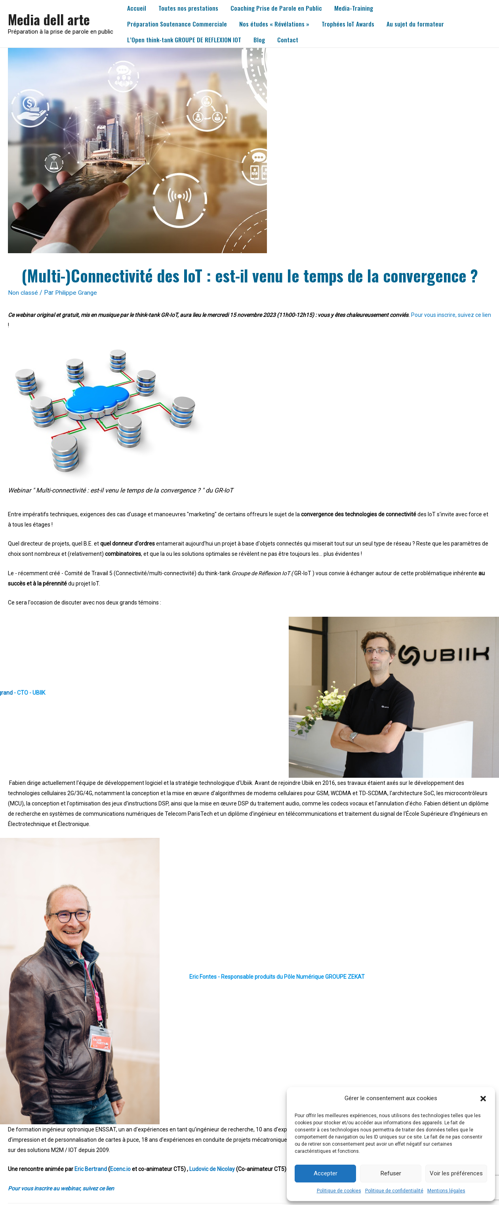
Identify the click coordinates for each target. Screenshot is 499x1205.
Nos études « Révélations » (276, 23)
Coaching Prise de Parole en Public (279, 8)
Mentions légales (446, 1191)
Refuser (391, 1173)
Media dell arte (50, 19)
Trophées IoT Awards (351, 23)
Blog (262, 39)
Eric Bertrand (90, 1169)
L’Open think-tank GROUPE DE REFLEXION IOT (185, 39)
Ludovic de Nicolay (212, 1169)
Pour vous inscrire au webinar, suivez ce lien (61, 1188)
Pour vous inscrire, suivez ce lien (451, 315)
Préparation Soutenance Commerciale (178, 23)
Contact (291, 39)
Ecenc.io (120, 1169)
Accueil (137, 8)
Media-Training (357, 8)
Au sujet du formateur (419, 23)
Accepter (325, 1173)
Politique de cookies (339, 1191)
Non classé (23, 292)
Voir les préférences (456, 1173)
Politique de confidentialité (394, 1191)
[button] (483, 1099)
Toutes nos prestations (189, 8)
